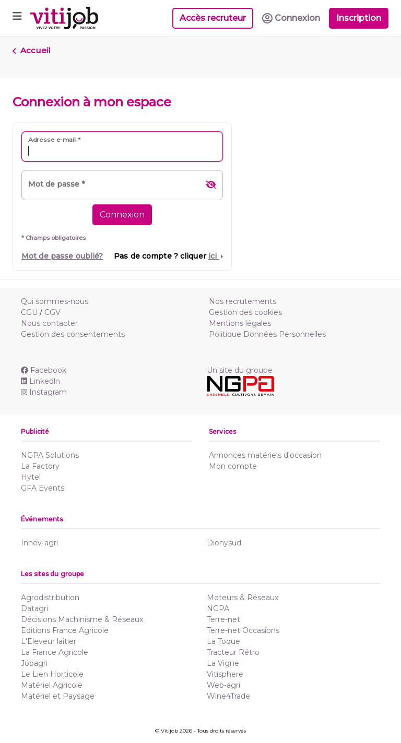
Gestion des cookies (245, 312)
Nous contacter (49, 323)
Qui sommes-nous (54, 301)
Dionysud (224, 542)
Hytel (31, 477)
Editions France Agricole (65, 630)
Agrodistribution (50, 597)
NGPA (218, 608)
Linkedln (40, 381)
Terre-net (223, 619)
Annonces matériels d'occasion (265, 455)
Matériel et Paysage (58, 696)
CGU (29, 312)
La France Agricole (54, 652)
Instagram (44, 392)
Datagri (34, 608)
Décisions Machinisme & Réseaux (82, 619)
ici (213, 256)
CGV (52, 312)
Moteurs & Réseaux (242, 597)
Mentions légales (240, 323)
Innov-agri (39, 542)
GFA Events (42, 488)
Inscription (358, 18)
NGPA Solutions (50, 455)
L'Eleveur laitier (48, 641)
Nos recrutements (242, 301)
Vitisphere (225, 674)
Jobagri (34, 663)
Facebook (43, 370)
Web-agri (223, 685)
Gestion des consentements (73, 334)
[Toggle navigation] (17, 18)
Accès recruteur (213, 18)
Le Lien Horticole (52, 674)
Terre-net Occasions (243, 630)
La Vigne (223, 663)
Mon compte (233, 466)
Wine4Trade (228, 696)
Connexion (122, 215)
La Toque (223, 641)
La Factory (40, 466)
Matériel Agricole (51, 685)
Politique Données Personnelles (267, 334)
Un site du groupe (240, 370)
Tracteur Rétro (233, 652)
